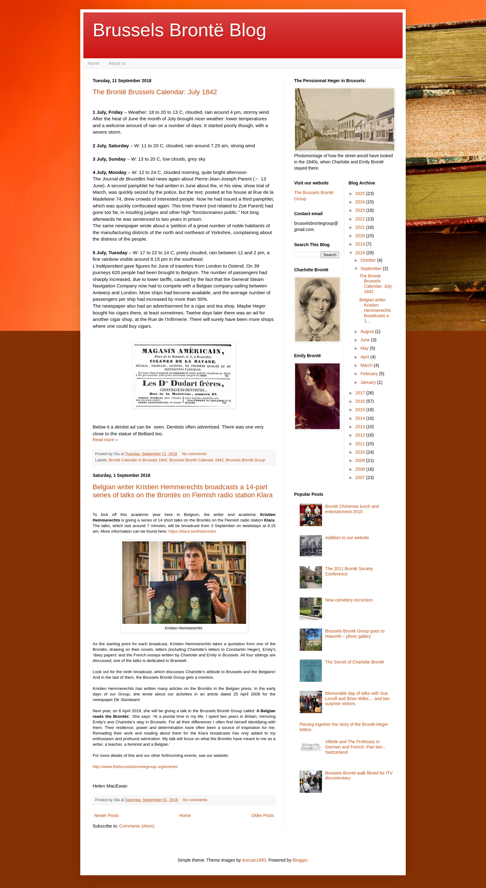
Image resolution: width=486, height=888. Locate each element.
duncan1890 (254, 860)
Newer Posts (106, 815)
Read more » (105, 439)
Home (93, 63)
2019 (360, 244)
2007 (360, 477)
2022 (360, 218)
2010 (360, 452)
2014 (360, 418)
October (368, 260)
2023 (360, 210)
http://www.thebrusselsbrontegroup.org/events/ (135, 766)
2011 (360, 443)
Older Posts (262, 815)
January (368, 382)
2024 (360, 201)
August (367, 331)
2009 (360, 460)
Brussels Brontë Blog (179, 30)
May (365, 348)
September (371, 268)
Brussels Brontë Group (245, 460)
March (367, 365)
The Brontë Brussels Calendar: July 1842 (155, 92)
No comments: (195, 454)
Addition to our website (347, 537)
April (365, 356)
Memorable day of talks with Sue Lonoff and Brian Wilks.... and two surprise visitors (357, 698)
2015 (360, 409)
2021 (360, 227)
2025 (360, 193)
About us (117, 63)
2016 (360, 401)
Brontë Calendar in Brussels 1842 (138, 460)
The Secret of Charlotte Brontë (354, 661)
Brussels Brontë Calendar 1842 (196, 460)
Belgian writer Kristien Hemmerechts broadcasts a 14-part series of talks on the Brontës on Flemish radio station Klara (183, 491)
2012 (360, 435)
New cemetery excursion (349, 599)
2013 (360, 426)
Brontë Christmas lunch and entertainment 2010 (352, 509)
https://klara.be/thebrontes (192, 531)
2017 (360, 392)
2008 (360, 469)
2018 (360, 252)
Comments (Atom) (137, 826)
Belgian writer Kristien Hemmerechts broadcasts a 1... (375, 310)
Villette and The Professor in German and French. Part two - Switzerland (355, 747)
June (365, 339)
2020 (360, 235)
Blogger (300, 860)
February (369, 373)
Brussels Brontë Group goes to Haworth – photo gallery (354, 633)
